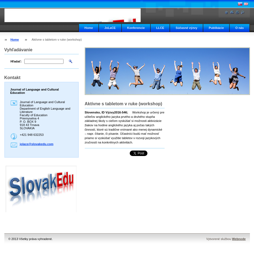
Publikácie (216, 27)
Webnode (239, 239)
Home (88, 27)
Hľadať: (16, 61)
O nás (239, 27)
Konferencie (136, 27)
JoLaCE (110, 27)
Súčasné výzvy (186, 27)
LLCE (160, 27)
